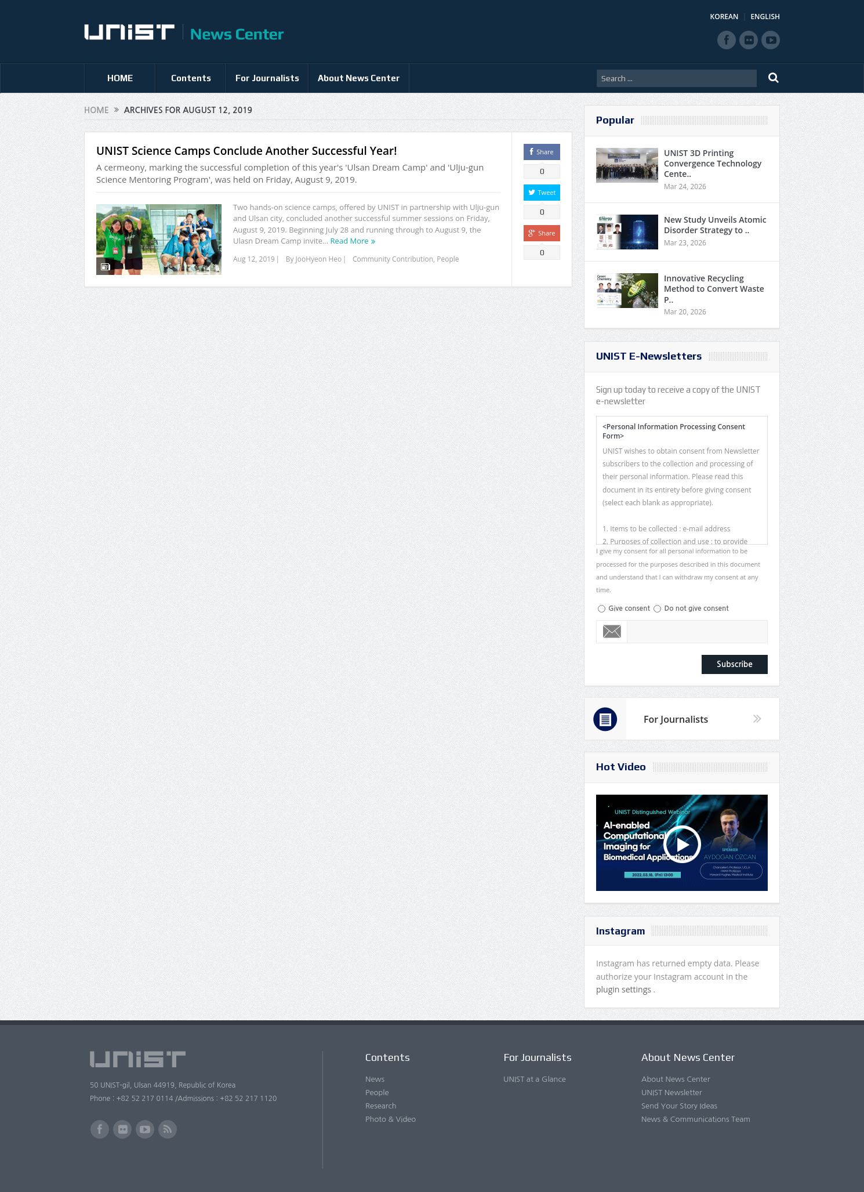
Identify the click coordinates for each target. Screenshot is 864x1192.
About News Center (359, 78)
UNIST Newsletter (671, 1092)
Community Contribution (393, 259)
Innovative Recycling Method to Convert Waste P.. (714, 289)
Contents (191, 78)
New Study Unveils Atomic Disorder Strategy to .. (715, 224)
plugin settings (625, 989)
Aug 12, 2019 (254, 259)
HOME (120, 78)
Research (381, 1106)
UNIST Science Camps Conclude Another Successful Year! (246, 150)
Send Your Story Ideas (679, 1106)
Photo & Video (390, 1119)
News (374, 1079)
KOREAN (724, 16)
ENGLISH (765, 16)
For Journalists (267, 78)
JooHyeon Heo (319, 259)
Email (612, 632)
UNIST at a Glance (534, 1079)
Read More (350, 240)
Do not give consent (696, 608)
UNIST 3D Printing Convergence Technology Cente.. (712, 163)
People (448, 259)
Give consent (629, 608)
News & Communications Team (695, 1119)
